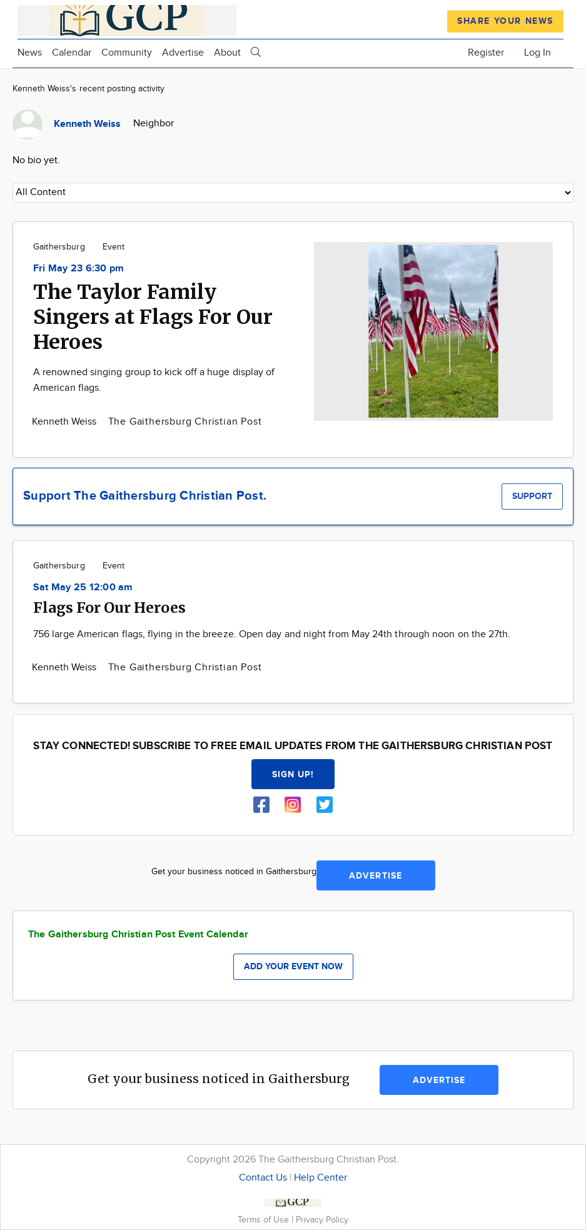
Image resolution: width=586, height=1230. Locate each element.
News (30, 53)
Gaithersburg (59, 247)
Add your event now (293, 966)
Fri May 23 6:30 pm (78, 269)
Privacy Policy (322, 1219)
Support (532, 496)
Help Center (320, 1178)
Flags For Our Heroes (109, 607)
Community (126, 53)
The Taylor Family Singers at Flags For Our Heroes (153, 317)
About (227, 53)
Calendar (71, 53)
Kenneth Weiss (65, 422)
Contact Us (263, 1178)
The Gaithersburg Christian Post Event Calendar (138, 934)
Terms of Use (264, 1219)
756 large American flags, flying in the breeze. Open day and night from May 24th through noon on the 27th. (271, 634)
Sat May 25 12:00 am (83, 587)
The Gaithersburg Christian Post (185, 422)
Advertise (183, 53)
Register (486, 53)
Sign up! (293, 774)
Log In (537, 53)
